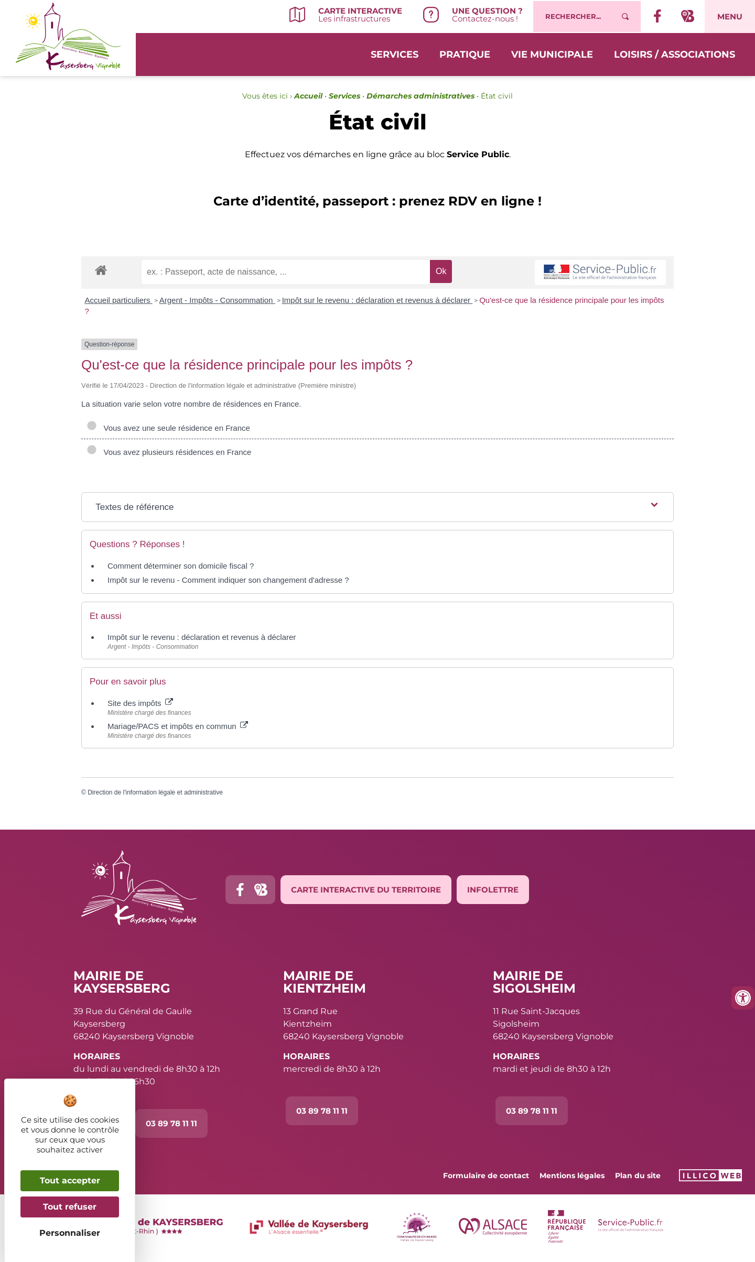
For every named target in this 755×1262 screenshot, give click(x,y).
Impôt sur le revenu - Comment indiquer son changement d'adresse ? (228, 579)
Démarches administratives (420, 96)
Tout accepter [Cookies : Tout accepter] (70, 1180)
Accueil (308, 96)
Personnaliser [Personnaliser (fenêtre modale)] (69, 1233)
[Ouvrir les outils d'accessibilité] (742, 997)
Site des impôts (140, 703)
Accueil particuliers (119, 300)
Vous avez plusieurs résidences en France (169, 452)
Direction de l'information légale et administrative (155, 792)
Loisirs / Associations (674, 53)
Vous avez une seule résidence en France (168, 427)
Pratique (464, 53)
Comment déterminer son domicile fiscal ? (180, 565)
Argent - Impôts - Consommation (217, 300)
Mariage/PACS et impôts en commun (177, 726)
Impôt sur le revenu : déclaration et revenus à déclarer (377, 300)
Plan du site (638, 1175)
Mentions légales (572, 1175)
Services (394, 53)
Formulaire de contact (486, 1175)
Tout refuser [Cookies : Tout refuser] (69, 1207)
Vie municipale (552, 53)
